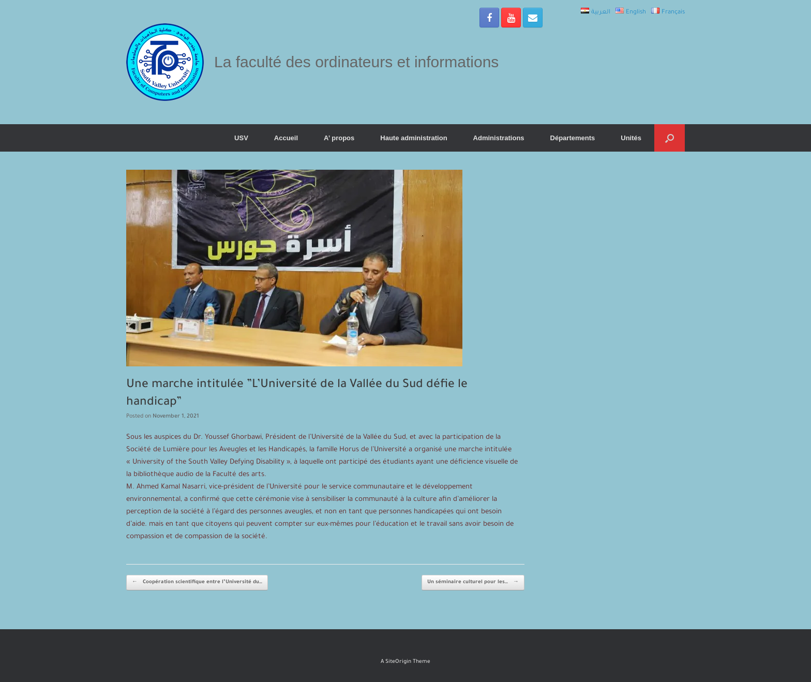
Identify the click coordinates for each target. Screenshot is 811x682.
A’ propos (339, 138)
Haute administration (413, 138)
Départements (572, 138)
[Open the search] (669, 138)
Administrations (498, 138)
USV (241, 138)
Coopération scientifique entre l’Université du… (197, 583)
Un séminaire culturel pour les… (473, 583)
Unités (631, 138)
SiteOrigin (398, 662)
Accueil (286, 138)
